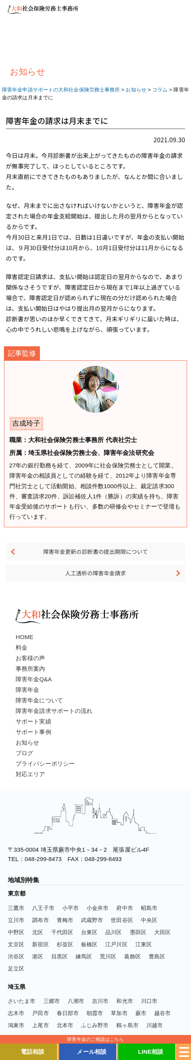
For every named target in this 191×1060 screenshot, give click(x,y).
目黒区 (59, 956)
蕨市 (140, 1013)
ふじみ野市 (95, 1025)
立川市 (16, 920)
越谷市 (162, 1013)
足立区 (16, 968)
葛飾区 (132, 956)
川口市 (149, 1001)
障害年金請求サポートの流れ (54, 710)
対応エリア (30, 774)
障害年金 (27, 689)
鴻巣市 (16, 1025)
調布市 (40, 920)
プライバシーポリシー (45, 763)
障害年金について (39, 700)
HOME (24, 637)
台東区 (89, 932)
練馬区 (84, 956)
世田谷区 (122, 920)
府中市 (124, 908)
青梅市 (65, 920)
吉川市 (100, 1001)
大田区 (162, 932)
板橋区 (89, 944)
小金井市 (97, 908)
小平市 (70, 908)
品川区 (113, 932)
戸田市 (40, 1013)
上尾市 (40, 1025)
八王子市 (43, 908)
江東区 (143, 944)
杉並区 (65, 944)
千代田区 (62, 932)
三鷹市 (16, 908)
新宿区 (40, 944)
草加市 (119, 1013)
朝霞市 (94, 1013)
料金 (21, 647)
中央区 (149, 920)
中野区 (16, 932)
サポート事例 (33, 732)
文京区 (16, 944)
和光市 (124, 1001)
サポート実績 (33, 721)
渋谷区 (16, 956)
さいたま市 (22, 1001)
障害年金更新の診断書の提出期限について (95, 551)
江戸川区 (116, 944)
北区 (37, 932)
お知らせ (27, 742)
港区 (37, 956)
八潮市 (76, 1001)
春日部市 (68, 1013)
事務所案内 (30, 668)
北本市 (65, 1025)
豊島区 (157, 956)
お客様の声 (30, 658)
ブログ (24, 753)
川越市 (154, 1025)
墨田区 (138, 932)
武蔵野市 (92, 920)
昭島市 (149, 908)
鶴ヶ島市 (127, 1025)
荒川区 (108, 956)
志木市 (16, 1013)
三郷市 (51, 1001)
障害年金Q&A (34, 679)
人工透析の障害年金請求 (95, 573)
